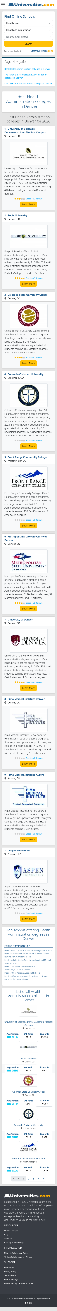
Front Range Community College (27, 457)
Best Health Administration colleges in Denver (27, 68)
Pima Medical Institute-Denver (26, 699)
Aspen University (19, 850)
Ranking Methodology (14, 1242)
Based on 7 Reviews (34, 682)
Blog (6, 1234)
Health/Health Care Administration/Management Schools (28, 950)
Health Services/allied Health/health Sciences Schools (26, 953)
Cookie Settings (11, 1279)
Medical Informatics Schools (16, 979)
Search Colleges (11, 1230)
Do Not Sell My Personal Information (20, 1283)
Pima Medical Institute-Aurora (26, 774)
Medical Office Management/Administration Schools (26, 976)
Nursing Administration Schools (17, 956)
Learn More (28, 204)
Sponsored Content (12, 51)
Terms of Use (10, 1275)
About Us (8, 1238)
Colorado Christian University (25, 374)
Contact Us (9, 1267)
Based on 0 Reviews (34, 440)
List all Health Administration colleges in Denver (28, 83)
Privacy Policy (10, 1271)
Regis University (17, 215)
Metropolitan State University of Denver (25, 538)
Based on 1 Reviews (34, 357)
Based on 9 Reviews (34, 278)
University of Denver (20, 619)
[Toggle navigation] (3, 4)
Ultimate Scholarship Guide (16, 1253)
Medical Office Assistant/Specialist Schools (22, 973)
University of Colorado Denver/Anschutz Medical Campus (25, 130)
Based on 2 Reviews (34, 198)
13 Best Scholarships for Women (18, 1257)
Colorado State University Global (27, 294)
